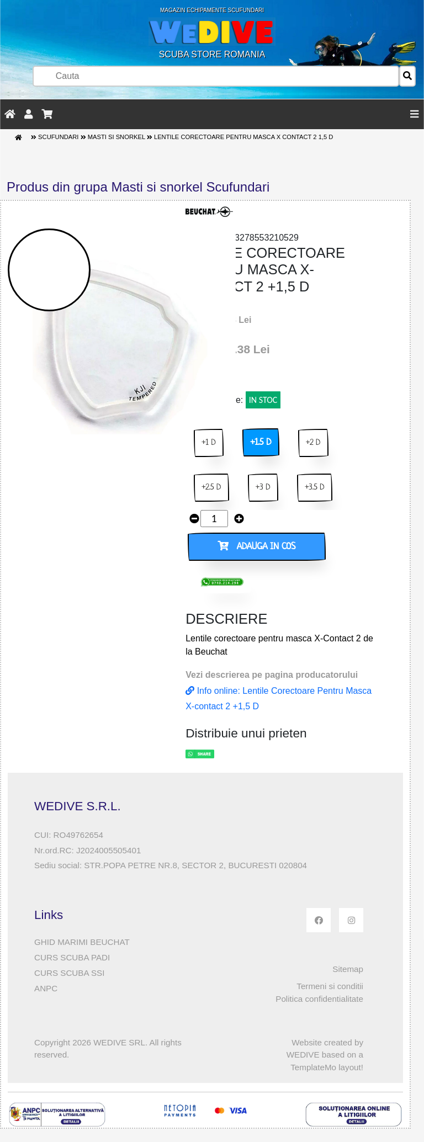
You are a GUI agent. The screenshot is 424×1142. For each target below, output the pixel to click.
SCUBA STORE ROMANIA (212, 33)
